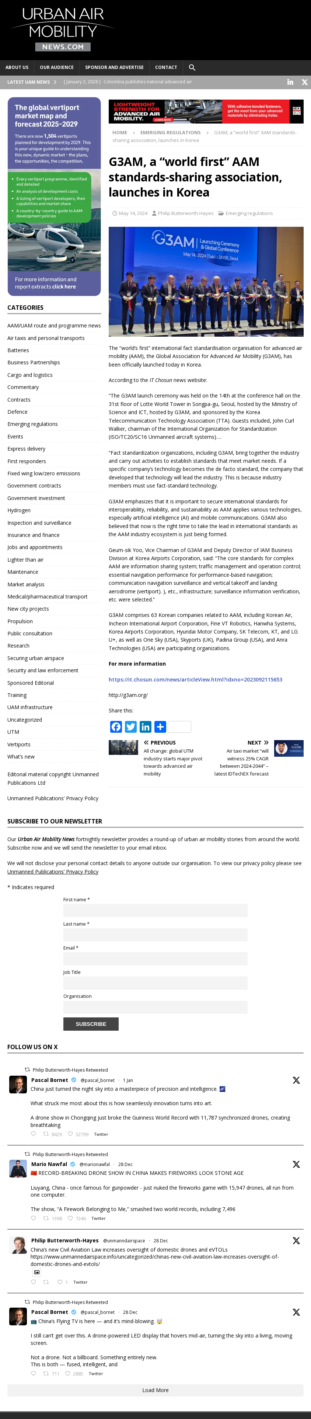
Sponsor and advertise (114, 67)
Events (15, 435)
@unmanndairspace (124, 1240)
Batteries (18, 349)
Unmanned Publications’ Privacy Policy (52, 797)
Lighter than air (25, 558)
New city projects (28, 607)
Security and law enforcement (42, 669)
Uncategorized (24, 718)
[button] (192, 68)
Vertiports (19, 743)
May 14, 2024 (133, 212)
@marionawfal (95, 1163)
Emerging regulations (249, 212)
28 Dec (125, 1163)
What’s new (21, 755)
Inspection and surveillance (39, 521)
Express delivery (26, 447)
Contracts (19, 398)
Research (18, 644)
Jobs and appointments (35, 546)
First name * (76, 899)
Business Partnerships (33, 361)
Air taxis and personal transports (46, 337)
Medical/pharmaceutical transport (47, 595)
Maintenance (22, 571)
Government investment (36, 497)
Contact (166, 67)
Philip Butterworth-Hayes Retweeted (70, 1069)
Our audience (57, 67)
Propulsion (20, 620)
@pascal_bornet (98, 1079)
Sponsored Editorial (30, 682)
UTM (13, 731)
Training (17, 694)
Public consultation (29, 632)
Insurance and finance (33, 534)
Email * (70, 947)
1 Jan (128, 1079)
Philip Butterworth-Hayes (186, 212)
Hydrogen (19, 509)
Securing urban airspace (35, 657)
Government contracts (34, 484)
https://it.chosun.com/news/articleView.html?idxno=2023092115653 (195, 678)
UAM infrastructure (30, 706)
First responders (26, 460)
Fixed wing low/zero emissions (43, 472)
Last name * (76, 923)
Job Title (72, 971)
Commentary (23, 386)
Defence (17, 410)
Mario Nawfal (49, 1163)
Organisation (77, 995)
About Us (17, 67)
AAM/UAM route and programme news (54, 324)
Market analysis (26, 583)
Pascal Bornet (49, 1079)
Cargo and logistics (30, 374)
